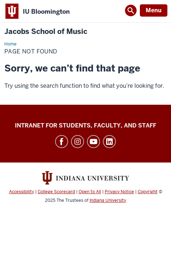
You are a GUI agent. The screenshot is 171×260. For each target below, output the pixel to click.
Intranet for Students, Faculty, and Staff (85, 125)
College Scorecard (56, 192)
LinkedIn (109, 141)
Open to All (90, 192)
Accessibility (21, 192)
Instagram (77, 141)
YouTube (93, 141)
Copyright (148, 192)
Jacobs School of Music (45, 31)
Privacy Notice (119, 192)
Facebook (61, 141)
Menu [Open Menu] (154, 10)
